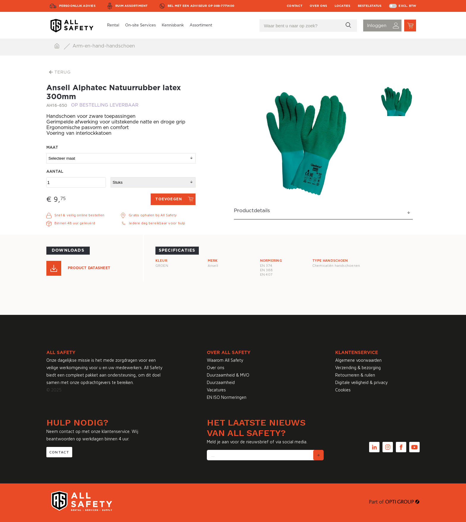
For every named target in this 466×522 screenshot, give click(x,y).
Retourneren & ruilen (355, 374)
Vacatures (216, 389)
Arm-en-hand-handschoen (104, 46)
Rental (113, 25)
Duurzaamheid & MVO (228, 374)
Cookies (343, 389)
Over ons (318, 5)
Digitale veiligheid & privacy (361, 382)
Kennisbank (173, 25)
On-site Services (140, 25)
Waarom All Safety (225, 360)
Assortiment (201, 25)
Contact (294, 5)
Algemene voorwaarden (358, 360)
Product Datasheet (89, 268)
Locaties (342, 5)
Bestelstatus (370, 5)
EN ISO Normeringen (226, 397)
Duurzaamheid (221, 382)
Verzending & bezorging (358, 367)
